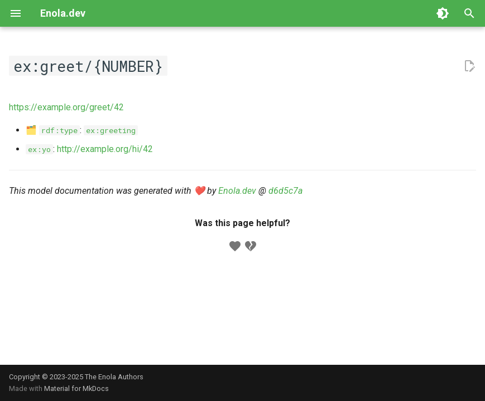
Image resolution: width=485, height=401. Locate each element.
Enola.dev (237, 190)
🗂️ (53, 130)
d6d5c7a (285, 190)
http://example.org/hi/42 (105, 149)
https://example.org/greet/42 (66, 107)
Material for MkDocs (76, 388)
